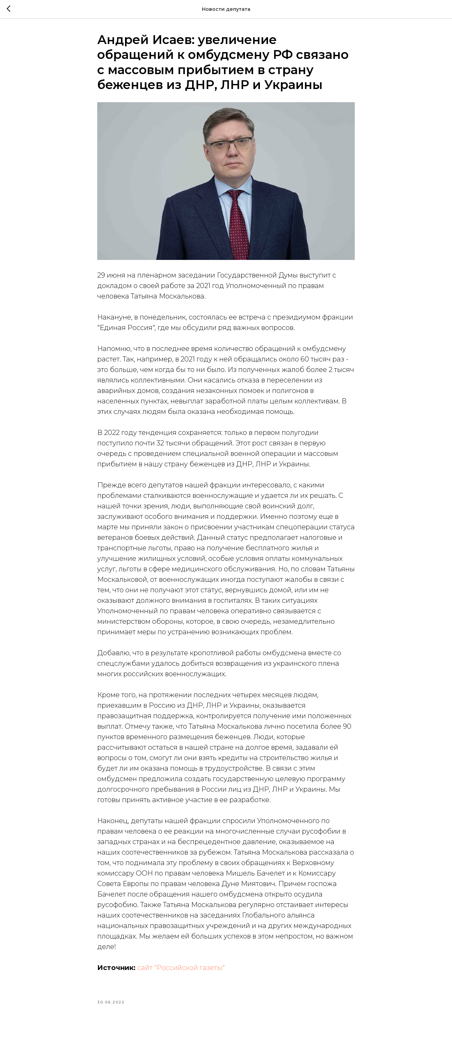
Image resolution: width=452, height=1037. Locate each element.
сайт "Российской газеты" (181, 968)
